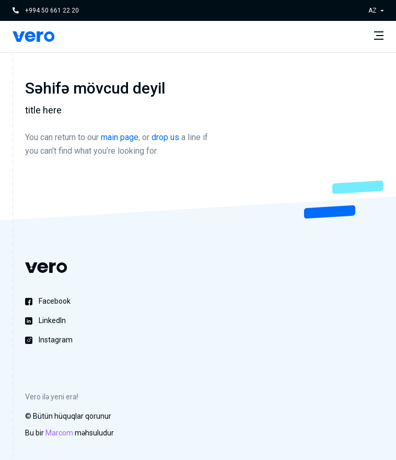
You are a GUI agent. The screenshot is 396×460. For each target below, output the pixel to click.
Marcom (59, 433)
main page (119, 137)
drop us (165, 137)
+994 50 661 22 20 (52, 10)
